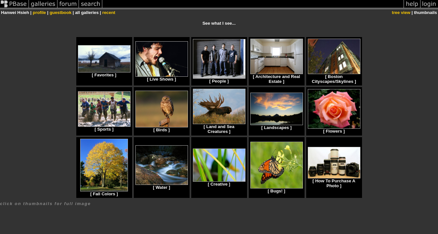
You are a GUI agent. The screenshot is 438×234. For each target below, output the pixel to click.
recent (108, 12)
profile (39, 12)
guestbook (60, 12)
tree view (401, 12)
